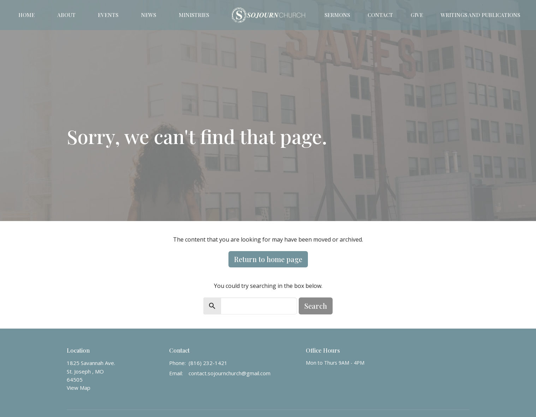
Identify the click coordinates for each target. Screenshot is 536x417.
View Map (78, 387)
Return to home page (268, 259)
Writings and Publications (480, 14)
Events (108, 14)
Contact (380, 14)
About (66, 14)
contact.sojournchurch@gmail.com (229, 373)
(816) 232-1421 (208, 362)
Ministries (194, 14)
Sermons (337, 14)
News (148, 14)
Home (26, 14)
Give (417, 14)
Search (315, 306)
